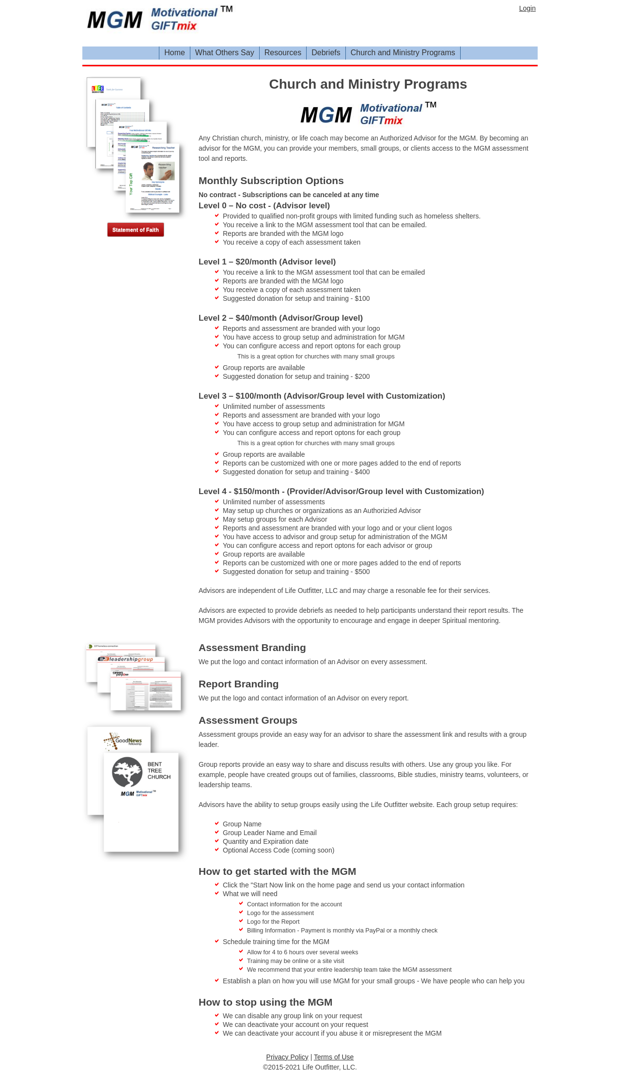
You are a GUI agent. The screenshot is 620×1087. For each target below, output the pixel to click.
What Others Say (224, 52)
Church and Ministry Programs (403, 52)
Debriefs (326, 52)
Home (174, 52)
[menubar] (460, 53)
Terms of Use (334, 1057)
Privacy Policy (287, 1057)
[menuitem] (174, 53)
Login (527, 8)
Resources (282, 52)
